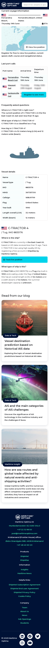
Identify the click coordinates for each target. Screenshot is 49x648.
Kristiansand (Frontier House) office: (24, 537)
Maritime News (24, 573)
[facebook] (30, 636)
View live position (35, 47)
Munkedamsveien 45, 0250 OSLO (24, 526)
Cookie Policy (24, 596)
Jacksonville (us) (13, 94)
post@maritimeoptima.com (24, 533)
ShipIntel (24, 556)
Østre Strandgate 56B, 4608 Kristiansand (24, 541)
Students (24, 623)
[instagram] (22, 643)
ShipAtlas (24, 560)
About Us (24, 611)
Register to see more (34, 94)
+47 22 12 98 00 (24, 529)
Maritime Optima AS (24, 522)
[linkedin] (22, 636)
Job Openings (24, 619)
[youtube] (30, 643)
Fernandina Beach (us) (13, 78)
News (24, 615)
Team (24, 607)
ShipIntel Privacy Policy (24, 592)
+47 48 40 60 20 (24, 545)
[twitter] (37, 636)
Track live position (12, 259)
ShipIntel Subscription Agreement (24, 585)
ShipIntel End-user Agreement (24, 588)
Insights (24, 569)
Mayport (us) (12, 86)
